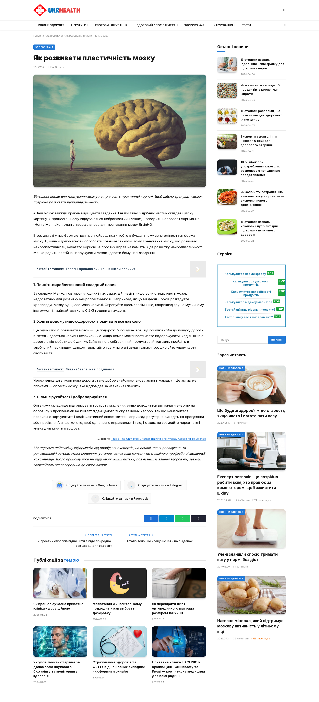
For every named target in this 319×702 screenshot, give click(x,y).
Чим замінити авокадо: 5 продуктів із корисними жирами (260, 89)
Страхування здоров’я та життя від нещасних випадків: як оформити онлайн (119, 666)
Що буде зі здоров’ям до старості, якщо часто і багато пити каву (251, 413)
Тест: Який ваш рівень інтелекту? (250, 309)
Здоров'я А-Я (54, 35)
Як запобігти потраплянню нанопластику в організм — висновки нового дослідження (262, 198)
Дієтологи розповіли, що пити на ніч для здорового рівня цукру (262, 115)
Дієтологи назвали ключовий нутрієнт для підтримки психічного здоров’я (259, 228)
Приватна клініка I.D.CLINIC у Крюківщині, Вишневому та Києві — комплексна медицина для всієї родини (178, 669)
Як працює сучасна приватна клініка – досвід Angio (58, 606)
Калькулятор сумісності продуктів (251, 283)
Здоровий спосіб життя (156, 25)
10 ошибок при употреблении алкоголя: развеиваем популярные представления (260, 168)
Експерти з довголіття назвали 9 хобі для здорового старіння (259, 141)
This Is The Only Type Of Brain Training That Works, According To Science (158, 438)
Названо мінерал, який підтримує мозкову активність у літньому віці (250, 626)
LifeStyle (78, 25)
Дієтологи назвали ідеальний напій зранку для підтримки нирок (262, 64)
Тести (246, 25)
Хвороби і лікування (111, 25)
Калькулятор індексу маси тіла (248, 302)
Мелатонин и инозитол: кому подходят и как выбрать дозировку (117, 608)
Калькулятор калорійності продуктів (251, 293)
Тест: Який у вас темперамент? (249, 317)
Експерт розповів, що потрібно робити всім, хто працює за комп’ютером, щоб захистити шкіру (247, 485)
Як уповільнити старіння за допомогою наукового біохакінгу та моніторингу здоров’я (56, 669)
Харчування (223, 25)
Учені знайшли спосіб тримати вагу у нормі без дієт (247, 557)
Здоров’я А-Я (194, 25)
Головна (38, 35)
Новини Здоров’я (50, 25)
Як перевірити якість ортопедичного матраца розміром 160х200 (173, 608)
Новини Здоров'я (231, 368)
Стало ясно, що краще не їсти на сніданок (159, 541)
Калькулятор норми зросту (245, 274)
